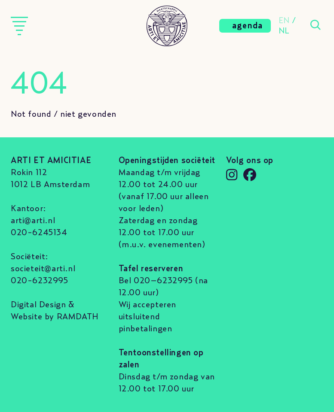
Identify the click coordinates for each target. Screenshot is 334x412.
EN (284, 20)
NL (284, 31)
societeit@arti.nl (43, 268)
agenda (247, 25)
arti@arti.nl (33, 220)
